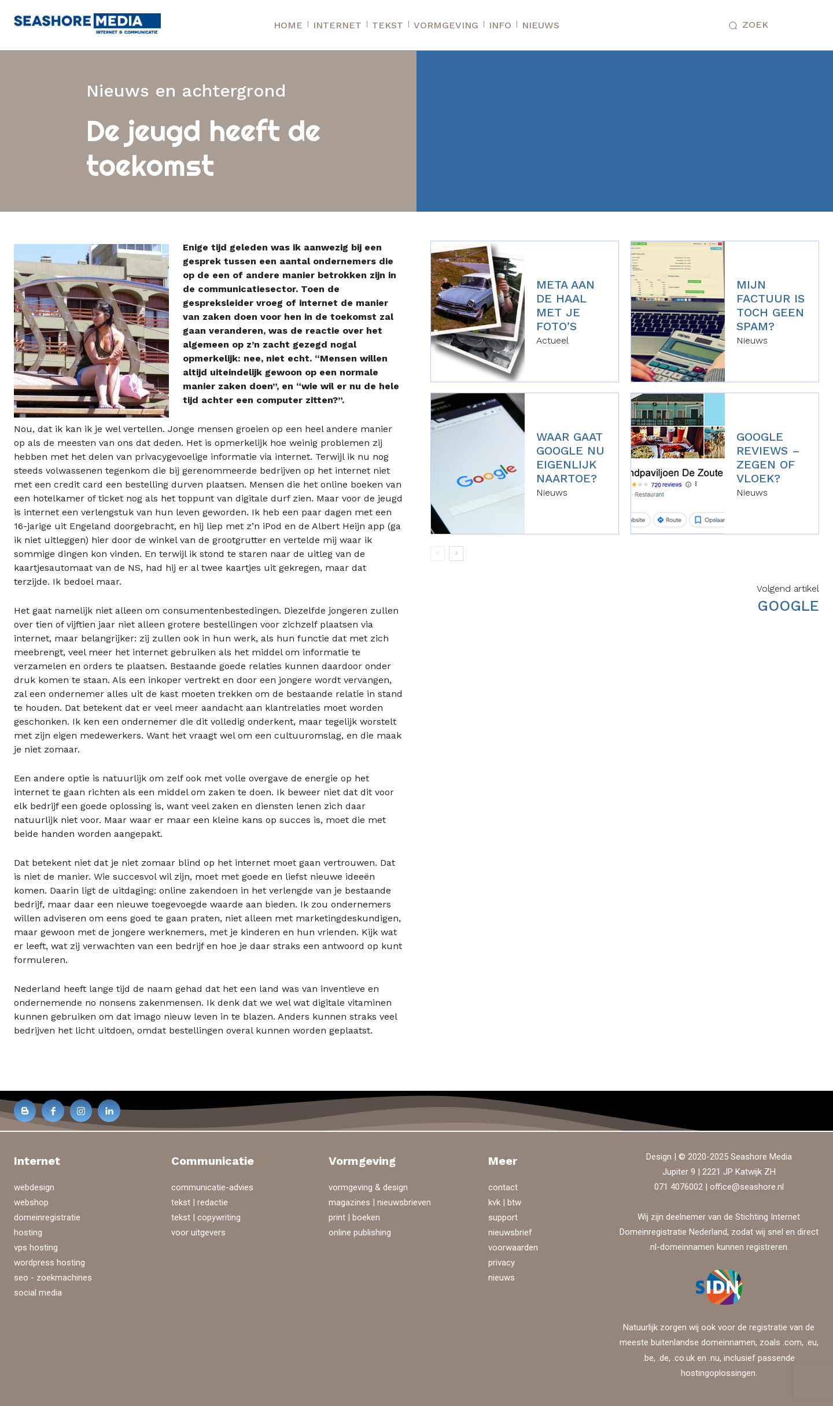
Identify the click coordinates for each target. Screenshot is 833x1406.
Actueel (552, 340)
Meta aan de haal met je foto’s (565, 305)
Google (788, 605)
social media (38, 1292)
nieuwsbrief (510, 1232)
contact (503, 1187)
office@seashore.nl (747, 1187)
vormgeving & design (368, 1187)
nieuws (501, 1277)
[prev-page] (437, 553)
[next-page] (456, 553)
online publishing (360, 1232)
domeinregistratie (47, 1217)
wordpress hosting (49, 1262)
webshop (31, 1202)
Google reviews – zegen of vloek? (768, 457)
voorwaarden (513, 1247)
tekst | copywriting (206, 1217)
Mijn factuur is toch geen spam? (770, 305)
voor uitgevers (198, 1232)
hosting (28, 1232)
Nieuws (752, 340)
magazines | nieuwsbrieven (380, 1202)
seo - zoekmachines (53, 1277)
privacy (501, 1262)
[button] (745, 25)
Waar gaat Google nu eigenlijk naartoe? (570, 457)
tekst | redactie (199, 1202)
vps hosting (36, 1247)
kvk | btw (504, 1202)
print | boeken (354, 1217)
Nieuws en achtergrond (186, 90)
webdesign (34, 1187)
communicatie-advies (212, 1187)
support (503, 1217)
